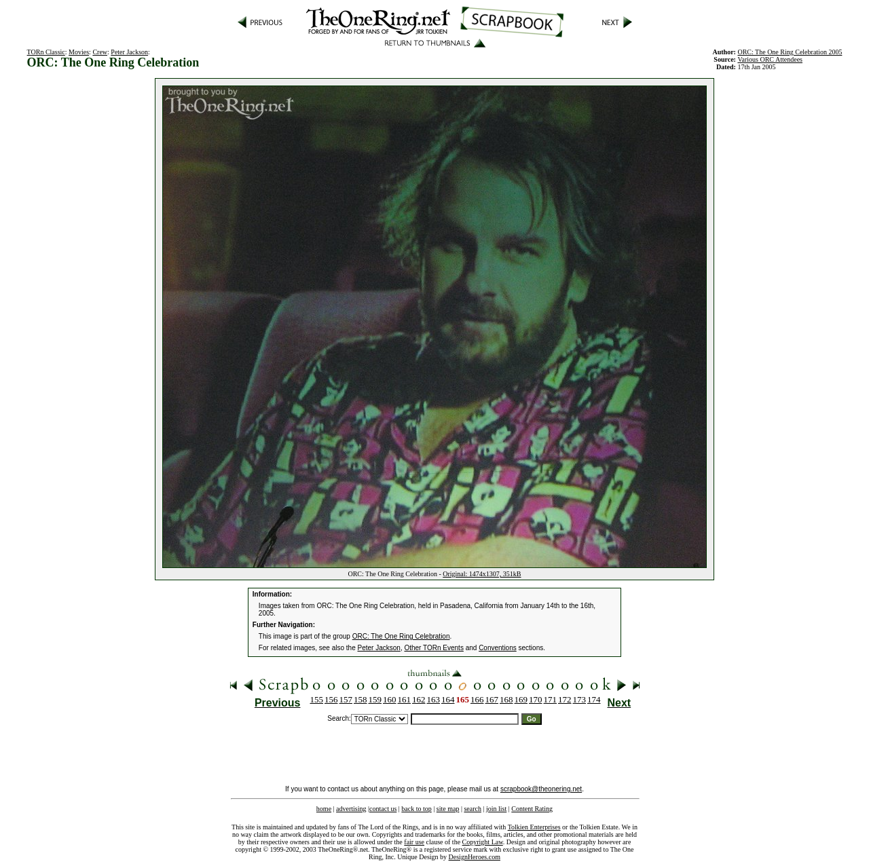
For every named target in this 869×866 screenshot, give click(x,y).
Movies (79, 52)
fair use (414, 842)
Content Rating (532, 808)
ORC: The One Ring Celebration (401, 636)
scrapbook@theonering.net (541, 789)
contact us (382, 808)
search (472, 808)
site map (448, 808)
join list (496, 808)
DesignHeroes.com (474, 857)
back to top (416, 808)
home (323, 808)
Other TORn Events (433, 648)
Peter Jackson (129, 52)
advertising (351, 808)
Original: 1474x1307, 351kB (482, 574)
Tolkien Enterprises (534, 827)
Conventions (498, 648)
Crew (99, 52)
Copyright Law (482, 842)
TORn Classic (46, 52)
